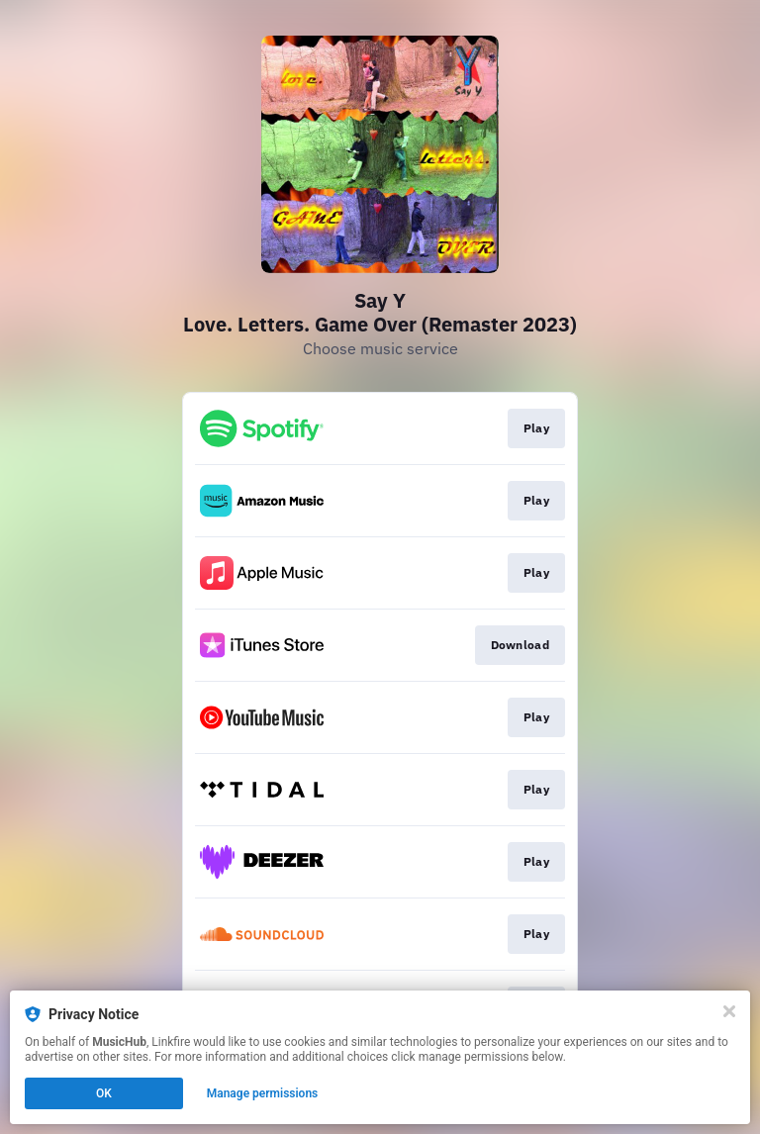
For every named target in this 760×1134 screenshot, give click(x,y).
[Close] (729, 1011)
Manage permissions (263, 1093)
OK (104, 1093)
